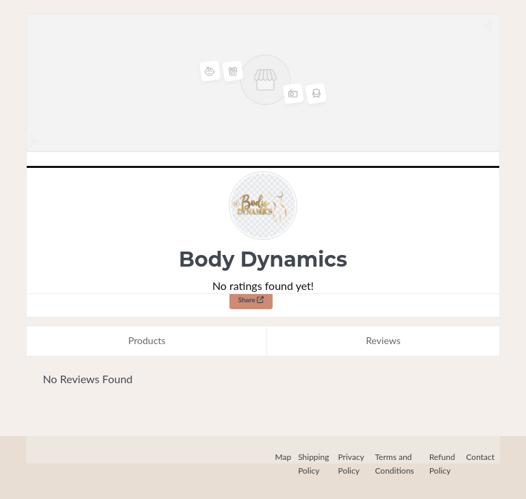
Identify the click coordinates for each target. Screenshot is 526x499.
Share (251, 299)
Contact (480, 457)
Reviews (383, 340)
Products (146, 340)
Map (283, 457)
